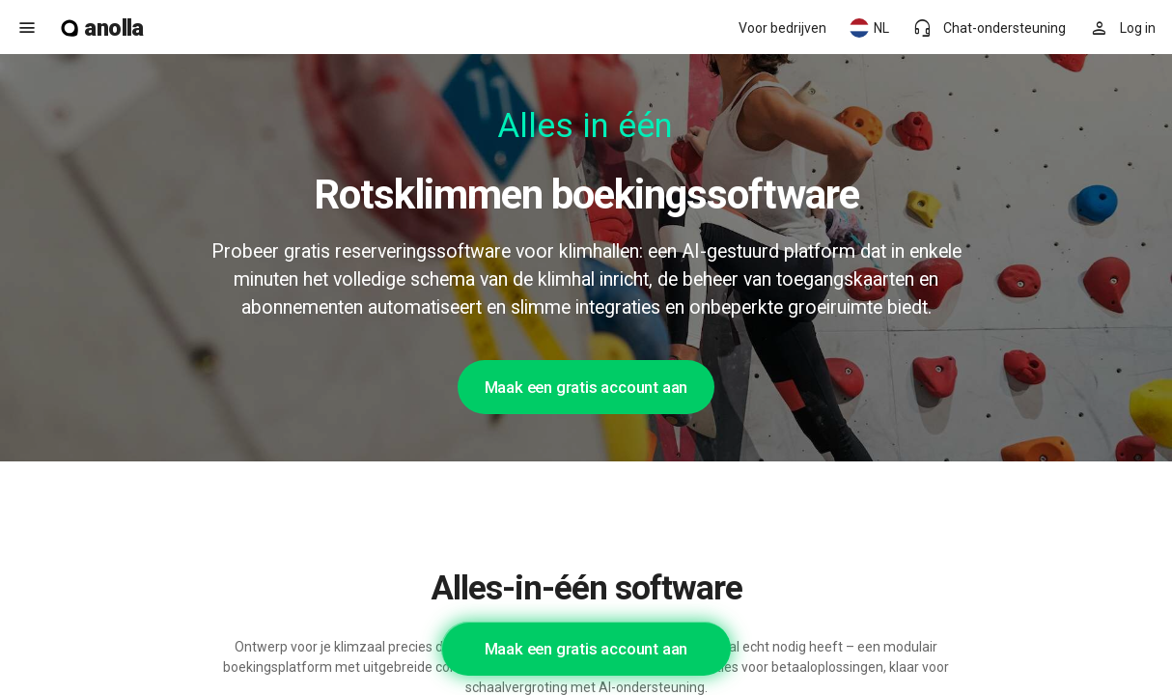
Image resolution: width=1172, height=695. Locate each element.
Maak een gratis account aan (586, 387)
